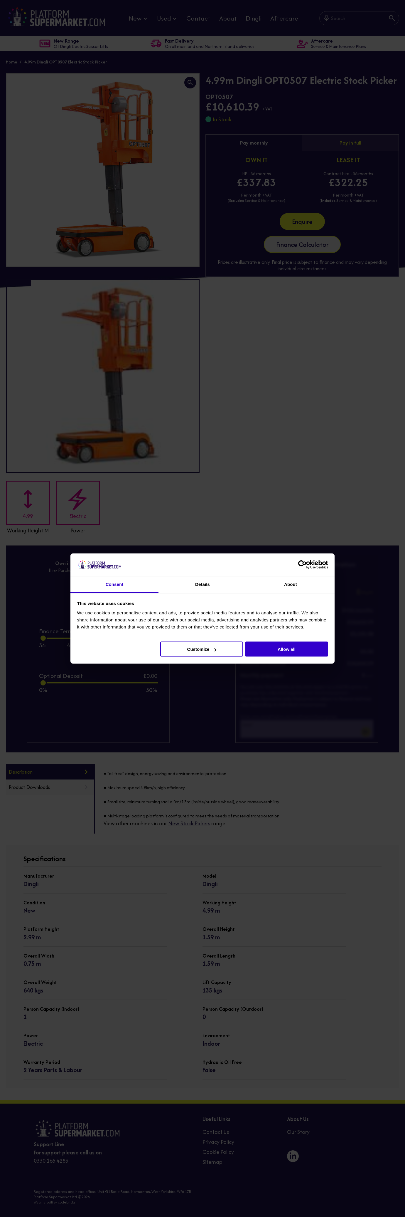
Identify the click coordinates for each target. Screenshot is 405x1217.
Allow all (287, 649)
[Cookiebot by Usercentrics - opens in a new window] (302, 564)
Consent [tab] (115, 583)
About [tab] (290, 583)
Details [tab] (202, 583)
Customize (202, 649)
